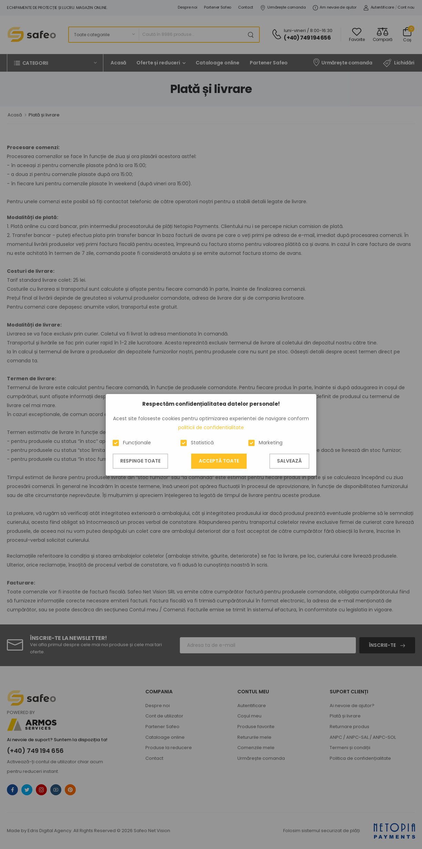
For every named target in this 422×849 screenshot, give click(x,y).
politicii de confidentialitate (211, 427)
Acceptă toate (219, 460)
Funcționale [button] (137, 442)
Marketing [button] (270, 442)
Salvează (289, 460)
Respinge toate (140, 460)
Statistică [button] (202, 442)
